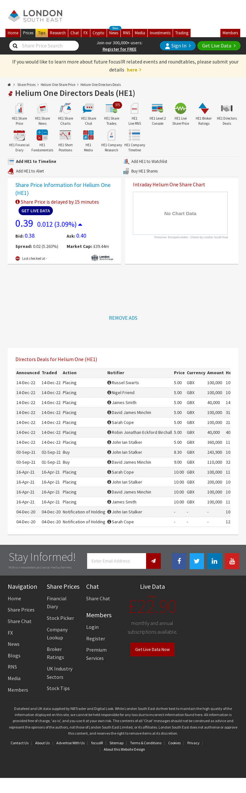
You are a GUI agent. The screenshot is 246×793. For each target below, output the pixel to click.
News (115, 32)
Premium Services (96, 653)
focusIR (97, 742)
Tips (41, 33)
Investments (160, 33)
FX (86, 33)
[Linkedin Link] (214, 561)
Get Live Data (216, 45)
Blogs (14, 655)
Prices (28, 33)
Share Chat (20, 621)
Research (58, 33)
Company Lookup (57, 633)
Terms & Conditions (145, 742)
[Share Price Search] (15, 46)
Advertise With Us (70, 742)
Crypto (98, 33)
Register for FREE (119, 49)
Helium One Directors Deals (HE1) (75, 93)
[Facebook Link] (179, 561)
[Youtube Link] (232, 561)
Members (230, 33)
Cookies (174, 742)
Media (140, 33)
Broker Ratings (55, 653)
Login (92, 627)
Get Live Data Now (152, 649)
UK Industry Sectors (59, 672)
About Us (42, 742)
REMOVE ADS (123, 318)
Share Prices (26, 84)
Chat (74, 33)
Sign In (175, 45)
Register (95, 638)
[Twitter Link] (197, 561)
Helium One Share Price (58, 84)
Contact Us (20, 742)
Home (13, 33)
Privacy (193, 742)
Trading (181, 33)
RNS (126, 33)
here (132, 69)
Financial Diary (57, 602)
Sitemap (116, 742)
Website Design (133, 749)
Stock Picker (60, 618)
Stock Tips (58, 688)
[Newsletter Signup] (153, 561)
